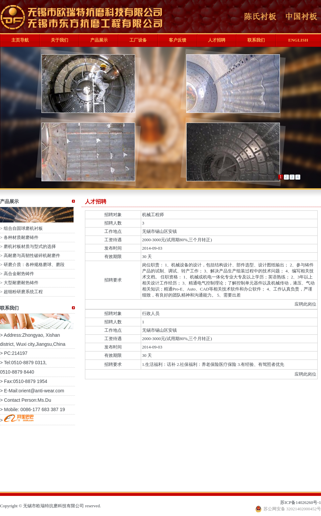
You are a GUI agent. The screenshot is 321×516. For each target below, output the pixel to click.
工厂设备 (138, 40)
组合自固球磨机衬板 (23, 228)
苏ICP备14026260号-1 (300, 502)
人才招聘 (216, 40)
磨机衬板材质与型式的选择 (30, 246)
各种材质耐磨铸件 (21, 237)
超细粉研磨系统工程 (23, 291)
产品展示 (99, 40)
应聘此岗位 (305, 304)
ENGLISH (298, 40)
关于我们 (59, 40)
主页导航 (20, 40)
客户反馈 (177, 40)
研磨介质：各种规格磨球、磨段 (34, 264)
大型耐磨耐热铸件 (21, 282)
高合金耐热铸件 (19, 273)
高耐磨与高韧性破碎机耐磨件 (32, 255)
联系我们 (256, 40)
